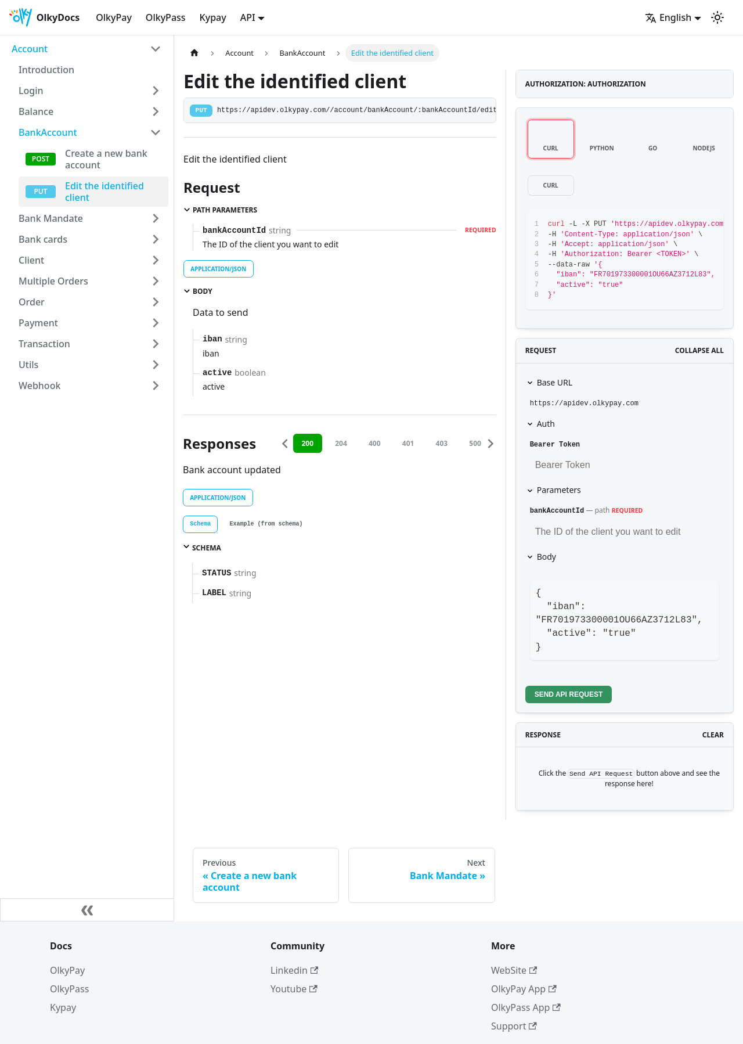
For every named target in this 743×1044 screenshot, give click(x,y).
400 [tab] (379, 443)
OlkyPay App (524, 988)
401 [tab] (412, 443)
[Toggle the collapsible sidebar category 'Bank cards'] (155, 239)
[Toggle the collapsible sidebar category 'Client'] (155, 260)
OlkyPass (166, 17)
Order (32, 302)
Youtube (294, 988)
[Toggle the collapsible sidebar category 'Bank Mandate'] (155, 218)
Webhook (39, 385)
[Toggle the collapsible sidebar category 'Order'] (155, 302)
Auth (546, 423)
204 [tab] (345, 443)
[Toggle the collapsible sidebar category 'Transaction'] (155, 343)
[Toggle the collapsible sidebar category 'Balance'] (155, 111)
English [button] (668, 17)
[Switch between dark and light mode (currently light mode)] (717, 17)
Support (514, 1026)
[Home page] (194, 53)
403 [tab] (446, 443)
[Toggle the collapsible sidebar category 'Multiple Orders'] (155, 281)
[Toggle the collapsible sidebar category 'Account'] (155, 48)
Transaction (44, 343)
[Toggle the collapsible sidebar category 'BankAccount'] (155, 132)
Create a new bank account (106, 159)
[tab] (200, 524)
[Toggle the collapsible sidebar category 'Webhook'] (155, 385)
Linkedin (294, 970)
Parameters (559, 489)
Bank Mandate (51, 218)
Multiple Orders (53, 281)
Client (31, 260)
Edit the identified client (104, 191)
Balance (36, 111)
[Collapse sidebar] (87, 909)
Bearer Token (555, 445)
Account (30, 48)
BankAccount (48, 132)
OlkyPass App (526, 1007)
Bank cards (43, 239)
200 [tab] (312, 443)
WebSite (514, 970)
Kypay (213, 17)
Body (546, 556)
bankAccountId (557, 511)
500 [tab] (479, 443)
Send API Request (569, 694)
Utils (28, 364)
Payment (38, 322)
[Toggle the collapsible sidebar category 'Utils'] (155, 364)
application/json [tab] (218, 269)
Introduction (46, 69)
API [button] (247, 17)
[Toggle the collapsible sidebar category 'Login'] (155, 90)
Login (31, 90)
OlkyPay (114, 17)
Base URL (554, 382)
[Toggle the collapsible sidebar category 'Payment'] (155, 323)
